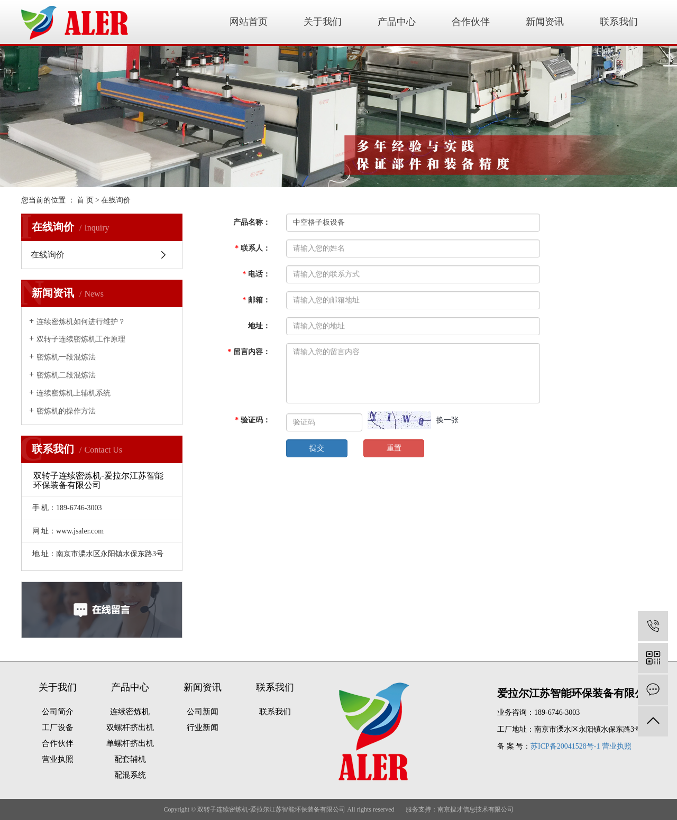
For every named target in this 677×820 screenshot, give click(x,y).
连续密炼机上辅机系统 (73, 393)
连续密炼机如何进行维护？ (80, 322)
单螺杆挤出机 (130, 743)
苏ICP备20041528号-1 (565, 746)
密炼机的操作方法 (66, 411)
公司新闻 (202, 711)
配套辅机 (130, 759)
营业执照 (58, 759)
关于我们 (323, 21)
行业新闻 (202, 727)
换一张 (447, 420)
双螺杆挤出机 (130, 727)
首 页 (85, 200)
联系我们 (619, 21)
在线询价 (48, 254)
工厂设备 (58, 727)
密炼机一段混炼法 (66, 357)
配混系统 (130, 775)
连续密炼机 (130, 711)
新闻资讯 (545, 21)
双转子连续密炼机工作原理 (80, 339)
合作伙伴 (471, 21)
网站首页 (249, 21)
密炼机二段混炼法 (66, 375)
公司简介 (58, 711)
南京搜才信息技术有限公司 (475, 809)
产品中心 (397, 21)
